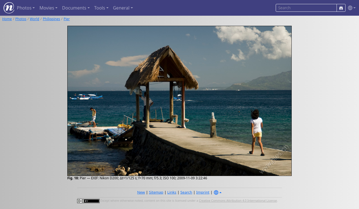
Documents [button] (74, 8)
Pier (67, 19)
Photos (20, 19)
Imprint (203, 192)
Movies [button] (46, 8)
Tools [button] (99, 8)
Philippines (51, 19)
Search (186, 192)
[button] (351, 8)
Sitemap (156, 192)
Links (171, 192)
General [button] (121, 8)
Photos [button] (24, 8)
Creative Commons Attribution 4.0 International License (238, 201)
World (34, 19)
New (141, 192)
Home (7, 19)
